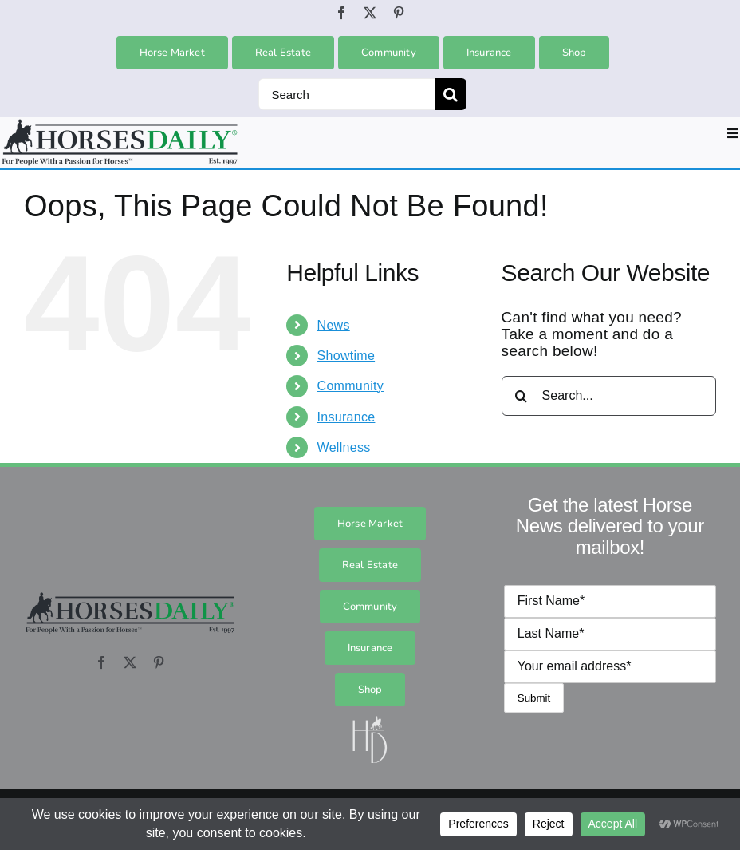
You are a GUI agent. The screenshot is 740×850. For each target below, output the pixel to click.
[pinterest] (398, 12)
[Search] (346, 94)
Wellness (344, 447)
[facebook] (341, 12)
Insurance (346, 417)
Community (350, 386)
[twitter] (370, 12)
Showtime (346, 355)
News (333, 325)
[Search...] (609, 396)
